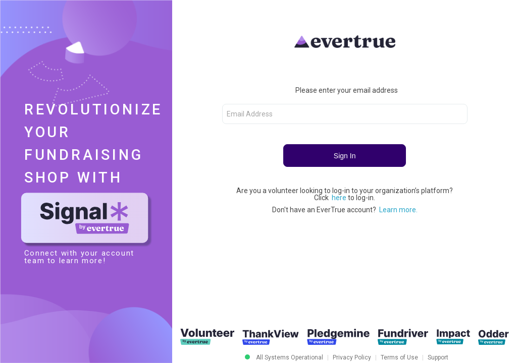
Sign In (345, 156)
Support (438, 357)
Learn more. (398, 210)
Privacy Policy (352, 357)
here (340, 198)
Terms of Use (399, 357)
